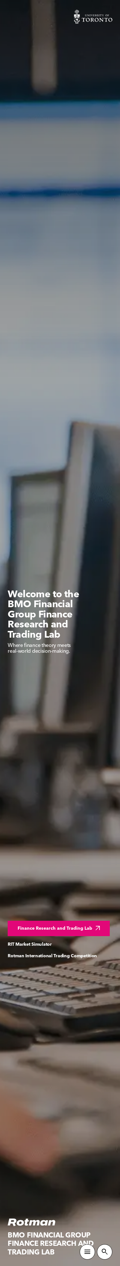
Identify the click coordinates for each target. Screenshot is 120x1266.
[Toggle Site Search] (104, 1252)
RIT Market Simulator (30, 944)
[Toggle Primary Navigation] (87, 1252)
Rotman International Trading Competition (52, 956)
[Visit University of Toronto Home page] (93, 17)
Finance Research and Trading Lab (60, 928)
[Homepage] (32, 1222)
